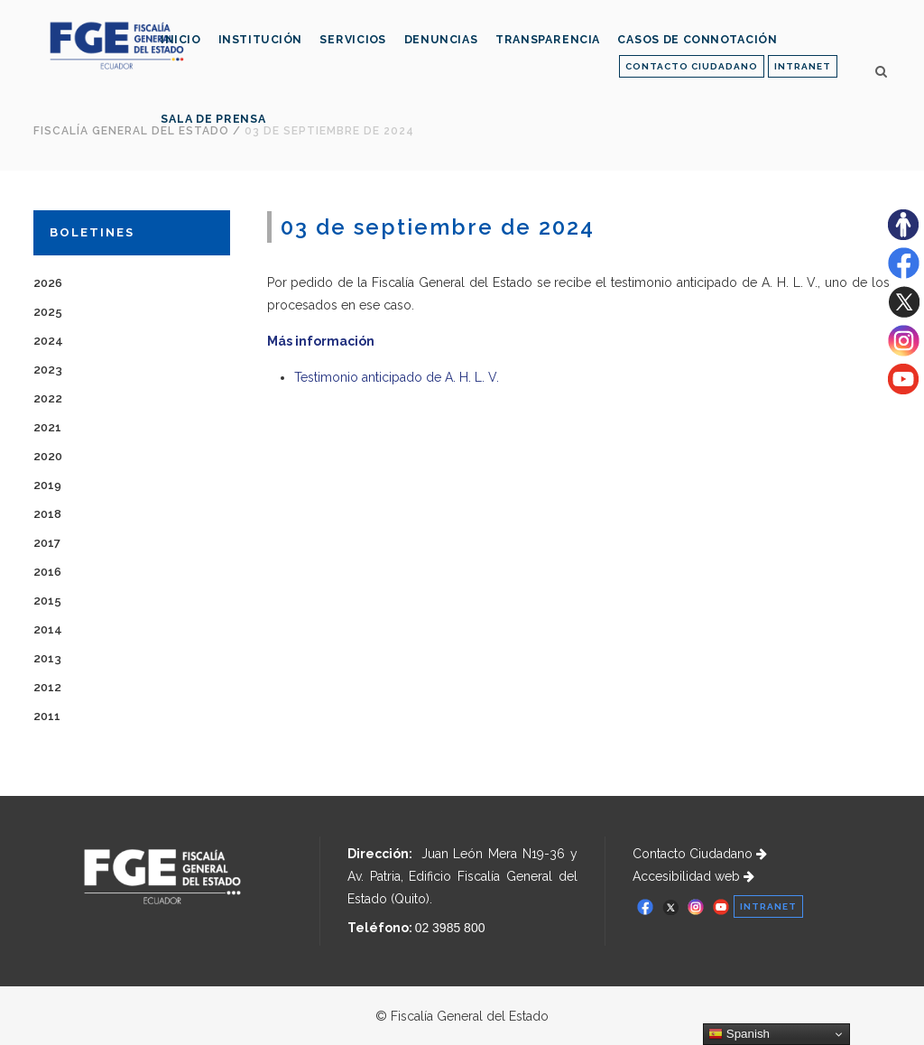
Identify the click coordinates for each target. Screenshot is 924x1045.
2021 (47, 427)
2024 (48, 340)
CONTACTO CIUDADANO (691, 66)
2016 (47, 571)
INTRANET (802, 66)
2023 (47, 369)
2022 (47, 398)
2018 (47, 514)
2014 (47, 629)
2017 (46, 543)
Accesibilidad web (693, 876)
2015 (47, 600)
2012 (47, 687)
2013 (47, 658)
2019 (47, 485)
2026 (47, 283)
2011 (46, 716)
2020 (47, 456)
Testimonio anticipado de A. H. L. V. (396, 377)
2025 (47, 312)
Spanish (739, 1034)
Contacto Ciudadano (700, 853)
